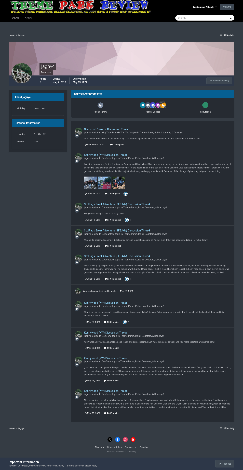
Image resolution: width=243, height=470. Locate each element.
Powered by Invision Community (121, 451)
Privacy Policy (114, 447)
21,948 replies (113, 220)
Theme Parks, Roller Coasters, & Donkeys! (161, 132)
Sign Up (227, 7)
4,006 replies (112, 193)
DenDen (106, 158)
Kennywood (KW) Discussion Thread (106, 154)
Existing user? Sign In (205, 7)
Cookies (144, 447)
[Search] (191, 18)
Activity (28, 18)
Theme (99, 447)
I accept (225, 463)
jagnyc (87, 132)
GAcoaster (107, 207)
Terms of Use (15, 465)
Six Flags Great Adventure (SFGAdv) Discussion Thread (117, 204)
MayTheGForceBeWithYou (115, 132)
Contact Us (131, 447)
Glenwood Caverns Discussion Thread (106, 129)
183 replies (117, 144)
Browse (15, 18)
